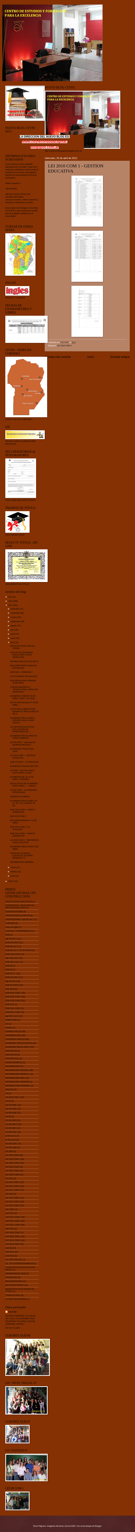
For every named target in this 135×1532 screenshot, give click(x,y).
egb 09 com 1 (11, 939)
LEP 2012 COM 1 (13, 1236)
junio (13, 634)
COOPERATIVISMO (14, 911)
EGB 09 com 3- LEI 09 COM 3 (18, 950)
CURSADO (10, 923)
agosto (14, 625)
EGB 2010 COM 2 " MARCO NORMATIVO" (22, 834)
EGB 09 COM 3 (12, 985)
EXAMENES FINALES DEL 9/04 (24, 766)
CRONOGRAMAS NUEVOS (17, 915)
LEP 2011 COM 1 (13, 1217)
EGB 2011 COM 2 (13, 1012)
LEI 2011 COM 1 (12, 1182)
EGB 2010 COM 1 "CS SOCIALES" (20, 828)
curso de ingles (12, 927)
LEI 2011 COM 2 (12, 1186)
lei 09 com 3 (10, 1140)
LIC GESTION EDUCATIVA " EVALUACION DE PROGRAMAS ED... (22, 729)
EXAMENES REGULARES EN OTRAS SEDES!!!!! (23, 737)
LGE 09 (8, 1248)
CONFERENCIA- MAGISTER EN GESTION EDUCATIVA (19, 906)
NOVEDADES (11, 1277)
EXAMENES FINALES (15, 1039)
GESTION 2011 (12, 1058)
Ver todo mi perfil (12, 1328)
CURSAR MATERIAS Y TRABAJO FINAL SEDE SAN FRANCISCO (24, 689)
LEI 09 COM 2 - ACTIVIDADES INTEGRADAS (23, 791)
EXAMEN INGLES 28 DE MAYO (24, 661)
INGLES (8, 1089)
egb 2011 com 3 (12, 1016)
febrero (14, 871)
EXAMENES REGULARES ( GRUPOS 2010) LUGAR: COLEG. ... (22, 720)
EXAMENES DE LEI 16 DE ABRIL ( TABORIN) (22, 778)
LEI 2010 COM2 (12, 1174)
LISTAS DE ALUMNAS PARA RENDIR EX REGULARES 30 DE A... (24, 711)
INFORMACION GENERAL (22, 862)
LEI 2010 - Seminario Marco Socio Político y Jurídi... (22, 771)
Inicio (90, 356)
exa (6, 1024)
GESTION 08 (11, 1051)
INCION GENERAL (13, 1062)
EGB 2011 (9, 1004)
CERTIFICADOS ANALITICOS (18, 901)
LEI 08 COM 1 (11, 1105)
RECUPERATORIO (13, 1281)
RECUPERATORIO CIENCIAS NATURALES (23, 666)
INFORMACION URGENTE (17, 1082)
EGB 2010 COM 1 (13, 954)
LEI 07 (8, 1101)
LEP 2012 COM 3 (13, 1232)
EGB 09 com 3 (11, 946)
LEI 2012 (9, 1194)
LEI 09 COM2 (11, 1147)
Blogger (98, 1526)
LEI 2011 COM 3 (12, 1190)
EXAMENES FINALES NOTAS (18, 1043)
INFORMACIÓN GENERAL (17, 1074)
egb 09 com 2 (11, 981)
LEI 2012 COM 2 (12, 1201)
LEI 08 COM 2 (11, 1109)
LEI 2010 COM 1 (64, 345)
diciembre (15, 609)
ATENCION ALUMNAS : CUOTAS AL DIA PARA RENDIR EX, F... (21, 855)
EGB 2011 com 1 (12, 962)
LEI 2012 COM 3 (12, 1205)
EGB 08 (8, 966)
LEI (6, 1093)
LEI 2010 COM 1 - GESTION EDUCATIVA (22, 756)
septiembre (16, 621)
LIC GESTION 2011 (14, 1259)
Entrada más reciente (58, 356)
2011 (10, 605)
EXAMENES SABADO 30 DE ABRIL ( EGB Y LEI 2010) (23, 697)
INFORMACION (12, 1066)
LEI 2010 (9, 1151)
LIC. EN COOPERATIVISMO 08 (19, 1263)
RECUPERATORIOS (14, 1285)
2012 (10, 601)
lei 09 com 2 (10, 1136)
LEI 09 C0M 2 (11, 1124)
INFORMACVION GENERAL (17, 1086)
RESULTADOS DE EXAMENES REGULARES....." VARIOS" (24, 784)
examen (8, 1027)
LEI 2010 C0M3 (12, 1155)
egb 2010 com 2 (12, 958)
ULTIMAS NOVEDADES (15, 1299)
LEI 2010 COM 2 (12, 1163)
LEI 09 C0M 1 (11, 1120)
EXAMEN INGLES (13, 1031)
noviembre (15, 613)
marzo (14, 867)
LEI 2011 (9, 1178)
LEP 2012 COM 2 (13, 1240)
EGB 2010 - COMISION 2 (21, 672)
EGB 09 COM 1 (12, 977)
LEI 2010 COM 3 (12, 1167)
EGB (7, 935)
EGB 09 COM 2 (12, 942)
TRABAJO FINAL (12, 1295)
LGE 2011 (9, 1252)
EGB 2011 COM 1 (13, 1008)
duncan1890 (70, 1526)
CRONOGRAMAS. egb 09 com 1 (19, 919)
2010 (10, 881)
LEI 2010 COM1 (12, 1170)
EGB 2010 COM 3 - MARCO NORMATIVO (22, 810)
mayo (13, 638)
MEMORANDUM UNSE (15, 1273)
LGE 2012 (9, 1256)
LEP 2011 (9, 1213)
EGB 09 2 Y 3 (11, 973)
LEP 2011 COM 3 (13, 1225)
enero (13, 876)
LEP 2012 (9, 1229)
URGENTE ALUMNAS (20, 796)
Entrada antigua (120, 356)
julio (13, 630)
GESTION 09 (11, 1055)
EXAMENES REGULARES (17, 1047)
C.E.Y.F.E (12, 1312)
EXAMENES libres (13, 1035)
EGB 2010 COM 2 (18, 816)
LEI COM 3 (10, 1209)
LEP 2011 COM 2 (13, 1221)
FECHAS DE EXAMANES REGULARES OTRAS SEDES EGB (21, 654)
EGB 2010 (9, 989)
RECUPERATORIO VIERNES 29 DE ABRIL (23, 681)
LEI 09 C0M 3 (11, 1128)
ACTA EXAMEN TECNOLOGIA (23, 676)
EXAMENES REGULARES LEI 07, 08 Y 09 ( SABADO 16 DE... (23, 803)
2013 (10, 597)
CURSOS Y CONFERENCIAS (18, 931)
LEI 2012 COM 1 (12, 1198)
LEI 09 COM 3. (11, 1143)
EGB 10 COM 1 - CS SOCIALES (24, 762)
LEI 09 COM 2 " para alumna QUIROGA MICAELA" (22, 743)
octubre (14, 617)
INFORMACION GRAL (15, 1078)
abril (13, 642)
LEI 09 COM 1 (11, 1132)
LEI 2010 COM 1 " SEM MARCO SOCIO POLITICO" (24, 841)
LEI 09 (8, 1116)
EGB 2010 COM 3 (13, 1000)
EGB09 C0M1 (11, 1020)
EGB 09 (8, 969)
